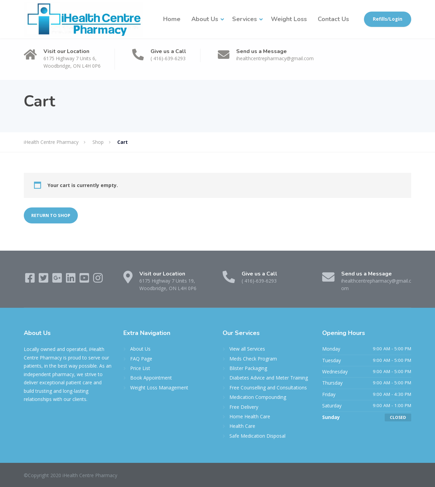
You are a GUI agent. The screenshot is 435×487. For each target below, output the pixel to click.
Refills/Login (387, 19)
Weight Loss (289, 19)
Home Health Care (249, 416)
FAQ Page (141, 358)
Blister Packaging (248, 368)
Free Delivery (243, 407)
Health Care (242, 426)
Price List (140, 368)
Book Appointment (151, 377)
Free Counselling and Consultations (268, 387)
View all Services (247, 349)
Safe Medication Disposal (257, 436)
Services (244, 19)
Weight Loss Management (159, 387)
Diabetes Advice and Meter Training (268, 377)
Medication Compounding (257, 397)
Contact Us (333, 19)
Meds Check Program (253, 358)
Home (171, 19)
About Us (204, 19)
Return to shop (50, 215)
